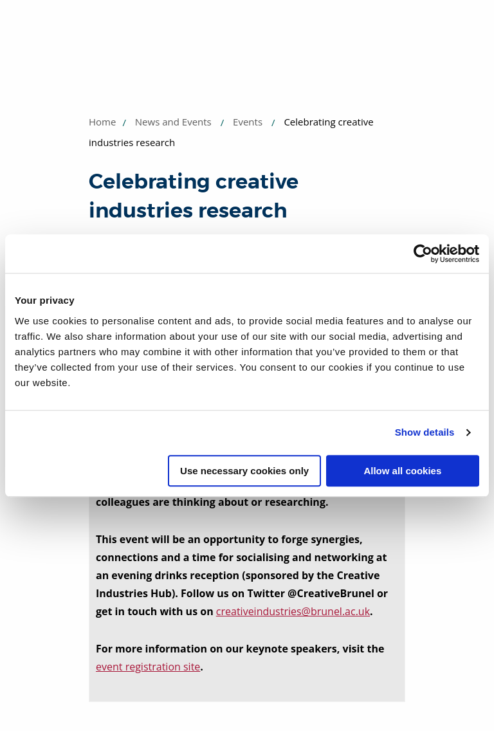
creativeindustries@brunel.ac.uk (293, 611)
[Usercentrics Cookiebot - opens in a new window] (423, 253)
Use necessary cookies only (244, 470)
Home (102, 121)
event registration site (148, 667)
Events (247, 121)
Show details (425, 432)
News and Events (173, 121)
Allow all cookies (402, 470)
